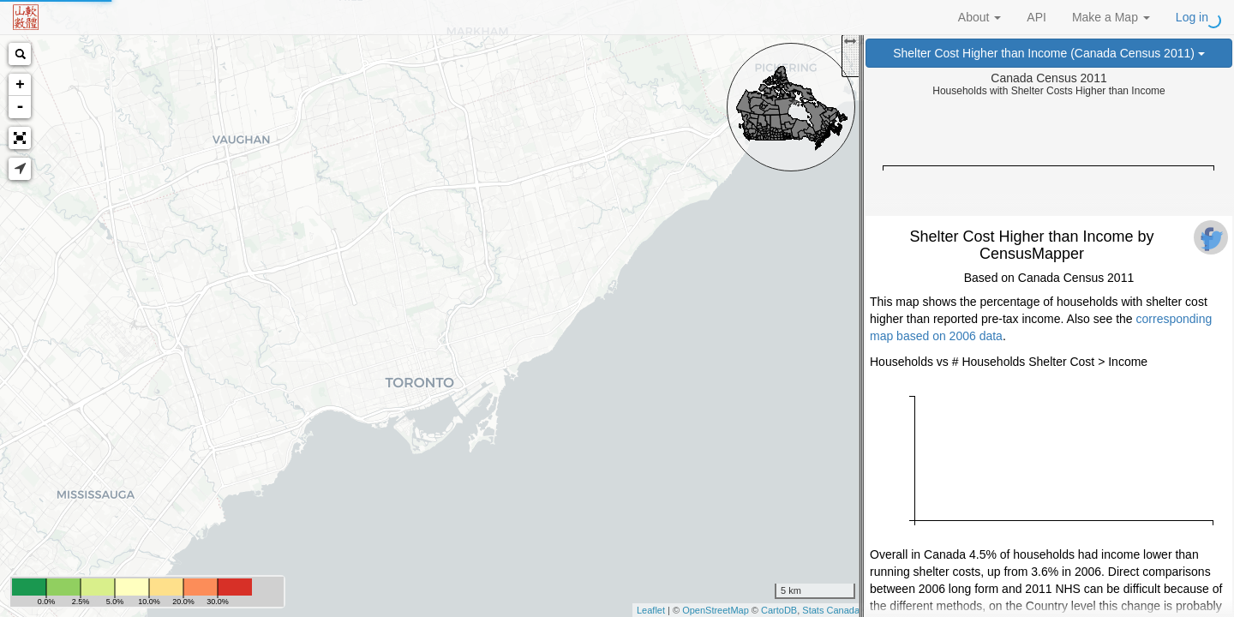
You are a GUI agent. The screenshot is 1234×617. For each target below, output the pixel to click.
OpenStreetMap (715, 610)
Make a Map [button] (1111, 17)
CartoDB (779, 610)
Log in (1192, 17)
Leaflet (651, 610)
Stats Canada (831, 610)
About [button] (979, 17)
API (1036, 17)
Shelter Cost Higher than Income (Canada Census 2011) (1049, 53)
